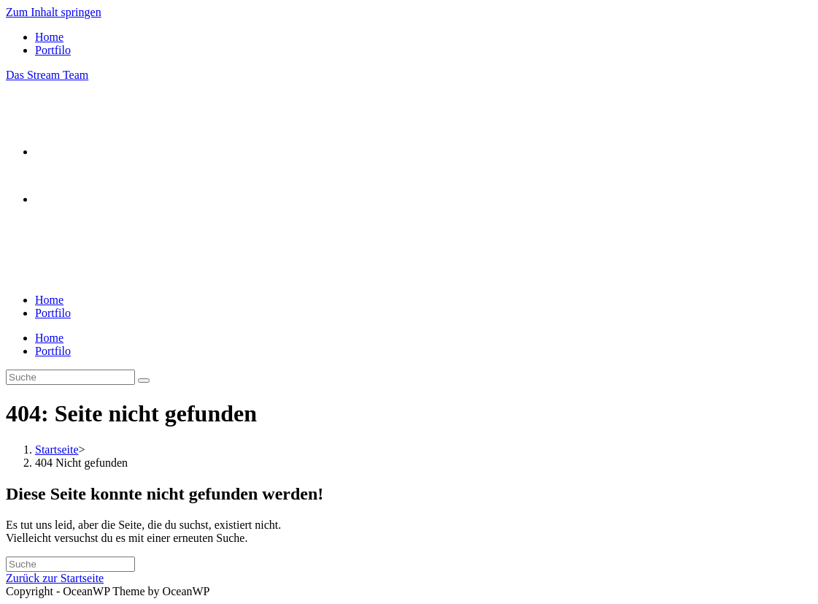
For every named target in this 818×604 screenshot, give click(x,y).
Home (49, 37)
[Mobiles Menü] (44, 258)
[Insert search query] (70, 377)
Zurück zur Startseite (55, 578)
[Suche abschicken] (144, 380)
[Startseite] (57, 449)
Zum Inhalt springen (53, 12)
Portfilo (53, 50)
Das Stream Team (47, 75)
